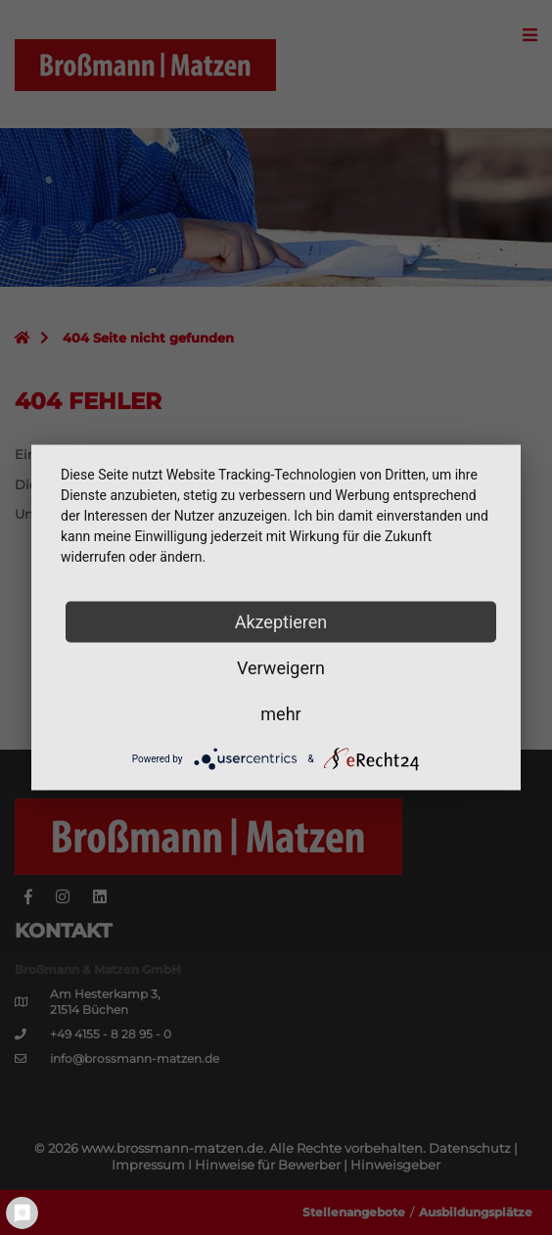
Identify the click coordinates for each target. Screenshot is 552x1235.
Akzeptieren (281, 622)
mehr (280, 714)
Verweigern (281, 668)
